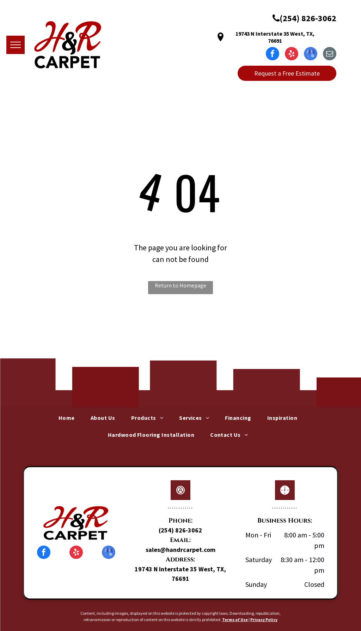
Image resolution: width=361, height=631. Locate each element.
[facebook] (272, 54)
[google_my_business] (310, 54)
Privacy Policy (263, 619)
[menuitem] (69, 417)
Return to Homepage (180, 285)
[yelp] (291, 54)
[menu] (15, 45)
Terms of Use (235, 619)
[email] (329, 54)
